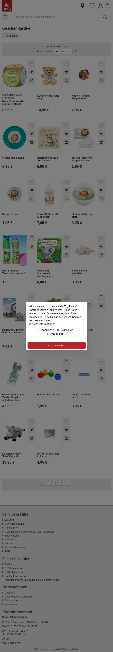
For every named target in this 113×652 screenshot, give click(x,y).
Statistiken (65, 330)
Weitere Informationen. (42, 323)
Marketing (55, 333)
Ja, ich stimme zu (56, 345)
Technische (45, 330)
